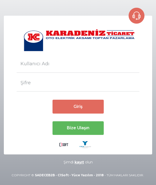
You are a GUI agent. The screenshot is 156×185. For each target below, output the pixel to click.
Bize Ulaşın (78, 127)
